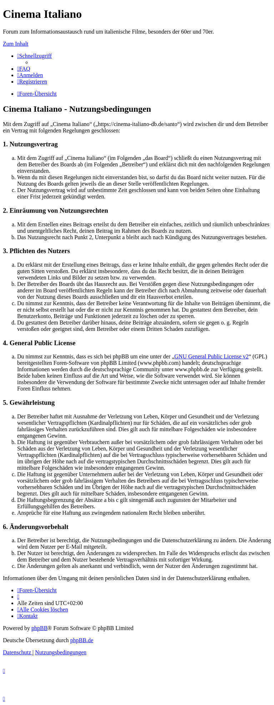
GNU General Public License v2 (211, 356)
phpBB (39, 628)
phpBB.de (81, 640)
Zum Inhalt (16, 44)
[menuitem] (23, 69)
